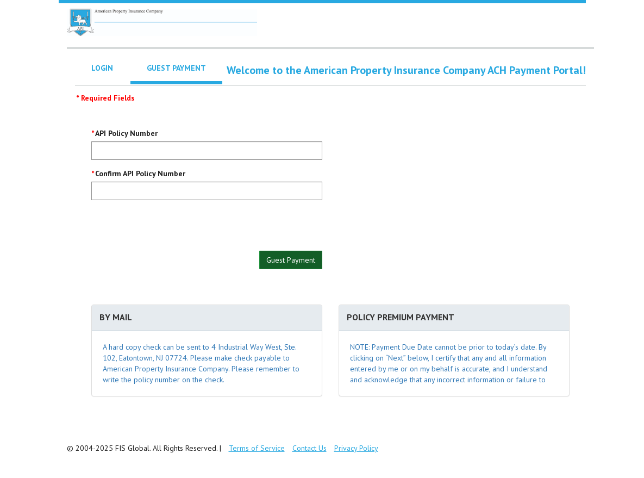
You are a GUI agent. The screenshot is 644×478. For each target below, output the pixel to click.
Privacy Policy (356, 448)
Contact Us (309, 448)
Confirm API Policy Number (140, 173)
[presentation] (174, 229)
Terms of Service (257, 448)
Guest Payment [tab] (176, 68)
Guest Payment (290, 260)
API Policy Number (126, 133)
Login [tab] (102, 68)
